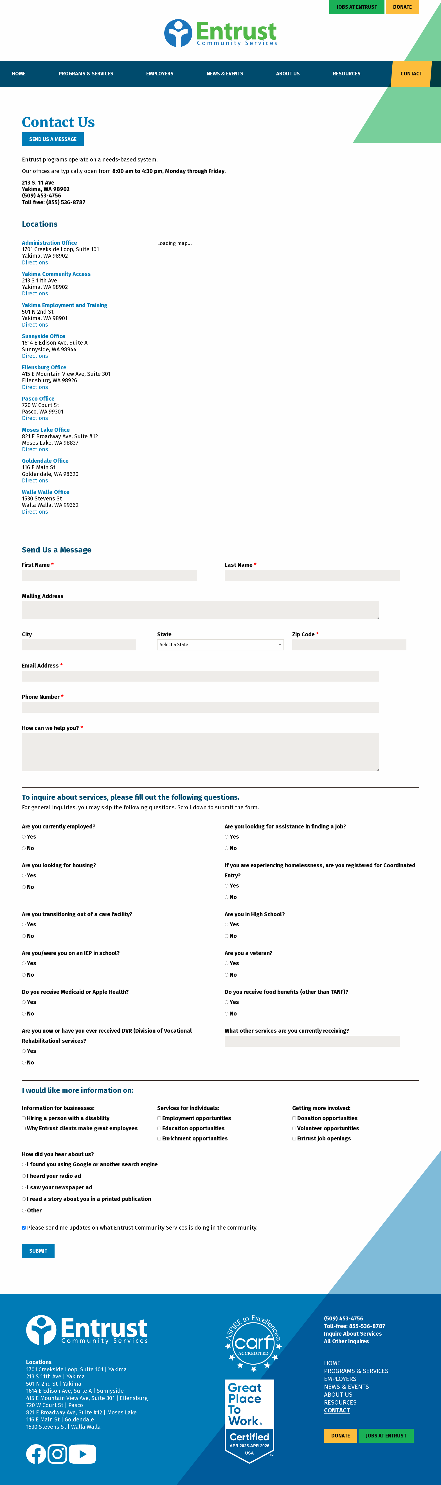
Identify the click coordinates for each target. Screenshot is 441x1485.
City (27, 634)
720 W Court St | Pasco (54, 1405)
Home (19, 74)
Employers (160, 74)
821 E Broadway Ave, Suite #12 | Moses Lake (81, 1412)
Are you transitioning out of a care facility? (77, 914)
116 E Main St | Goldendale (60, 1419)
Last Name (239, 564)
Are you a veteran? (249, 953)
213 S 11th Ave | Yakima (55, 1376)
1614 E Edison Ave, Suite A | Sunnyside (75, 1390)
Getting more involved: (321, 1108)
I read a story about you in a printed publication (86, 1199)
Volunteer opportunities (325, 1128)
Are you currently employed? (59, 826)
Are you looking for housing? (59, 865)
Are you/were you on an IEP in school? (71, 953)
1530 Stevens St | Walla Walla (63, 1426)
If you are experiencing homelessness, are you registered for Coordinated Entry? (320, 870)
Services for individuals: (188, 1108)
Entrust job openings (321, 1138)
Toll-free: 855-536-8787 (354, 1326)
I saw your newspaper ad (57, 1187)
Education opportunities (191, 1128)
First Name (36, 564)
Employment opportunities (194, 1118)
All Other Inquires (346, 1341)
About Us (288, 74)
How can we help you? (50, 728)
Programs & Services (86, 74)
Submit (38, 1251)
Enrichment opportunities (192, 1138)
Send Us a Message (52, 139)
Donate (402, 7)
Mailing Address (43, 596)
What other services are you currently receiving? (287, 1030)
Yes (29, 836)
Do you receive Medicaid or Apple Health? (75, 991)
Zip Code (303, 634)
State (164, 634)
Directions (35, 262)
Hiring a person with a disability (65, 1118)
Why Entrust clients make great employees (80, 1128)
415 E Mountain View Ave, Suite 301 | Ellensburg (87, 1398)
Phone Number (41, 696)
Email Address (40, 665)
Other (32, 1210)
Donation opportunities (325, 1118)
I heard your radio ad (51, 1175)
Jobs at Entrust (357, 7)
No (28, 848)
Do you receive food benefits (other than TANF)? (286, 991)
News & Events (225, 74)
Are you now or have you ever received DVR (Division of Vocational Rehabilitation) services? (107, 1035)
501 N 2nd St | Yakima (53, 1383)
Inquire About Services (353, 1333)
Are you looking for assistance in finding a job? (285, 826)
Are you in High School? (255, 914)
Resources (347, 74)
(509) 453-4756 (343, 1318)
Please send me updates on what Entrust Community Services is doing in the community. (140, 1227)
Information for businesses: (58, 1108)
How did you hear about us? (58, 1154)
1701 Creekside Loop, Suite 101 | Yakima (76, 1369)
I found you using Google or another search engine (90, 1164)
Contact (411, 74)
